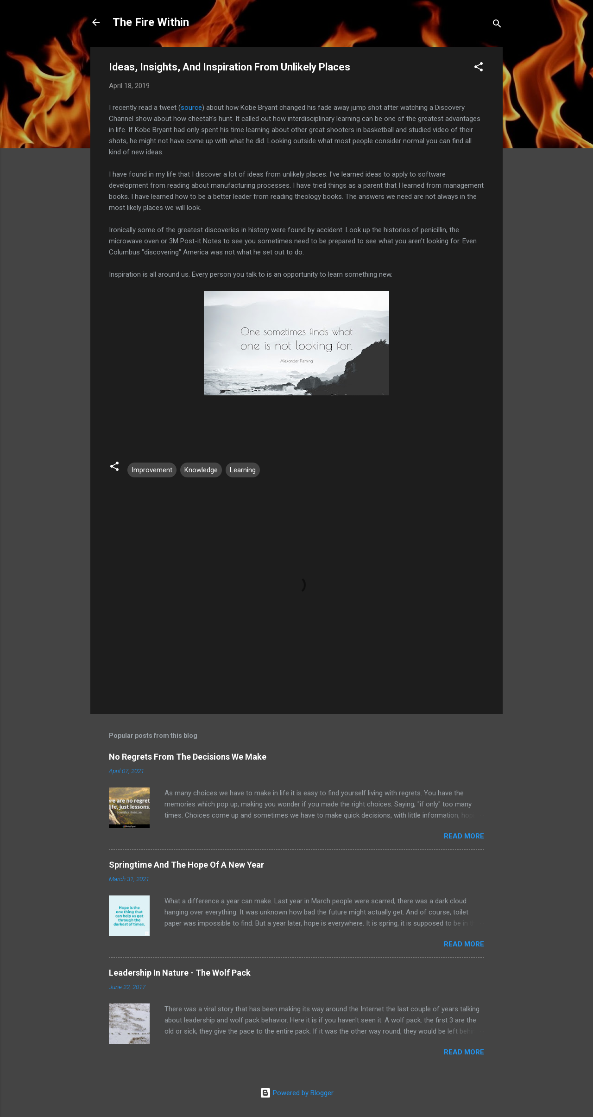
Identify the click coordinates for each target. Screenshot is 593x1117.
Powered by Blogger (297, 1093)
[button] (478, 68)
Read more (464, 836)
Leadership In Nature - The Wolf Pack (180, 972)
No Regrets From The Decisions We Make (187, 757)
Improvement (152, 470)
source (191, 107)
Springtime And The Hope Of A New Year (186, 864)
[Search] (497, 25)
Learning (243, 470)
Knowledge (201, 470)
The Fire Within (151, 22)
